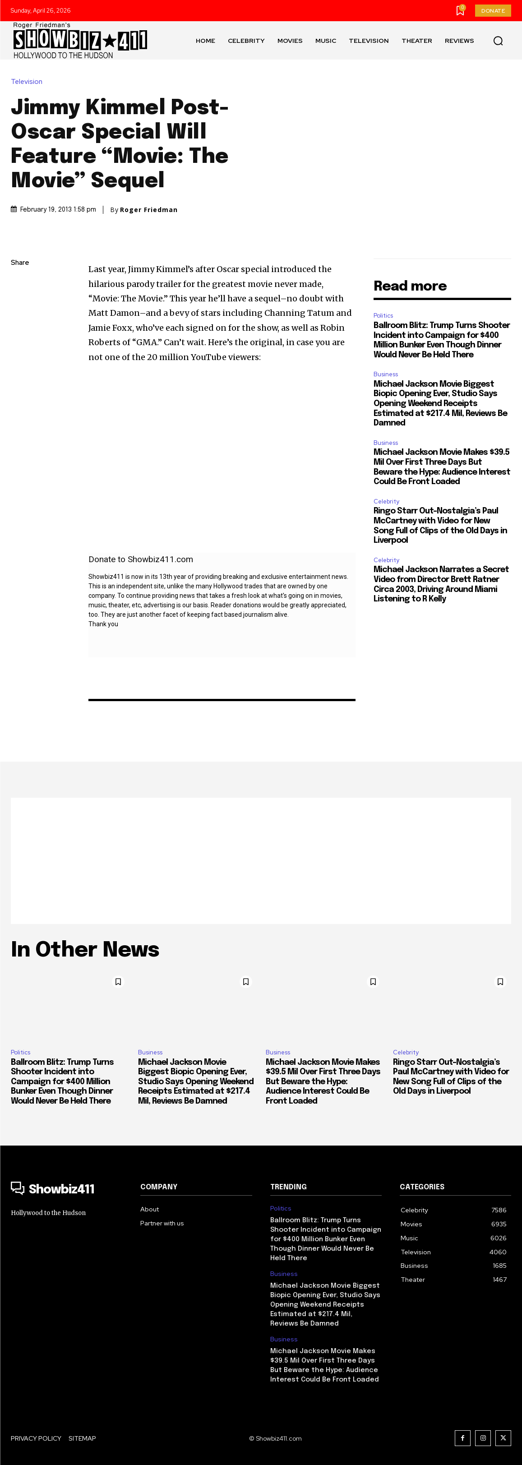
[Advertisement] (261, 861)
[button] (498, 41)
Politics (383, 315)
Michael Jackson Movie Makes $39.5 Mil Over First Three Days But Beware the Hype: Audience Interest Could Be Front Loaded (323, 1081)
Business (386, 374)
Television (29, 82)
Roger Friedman (149, 210)
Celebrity (386, 501)
